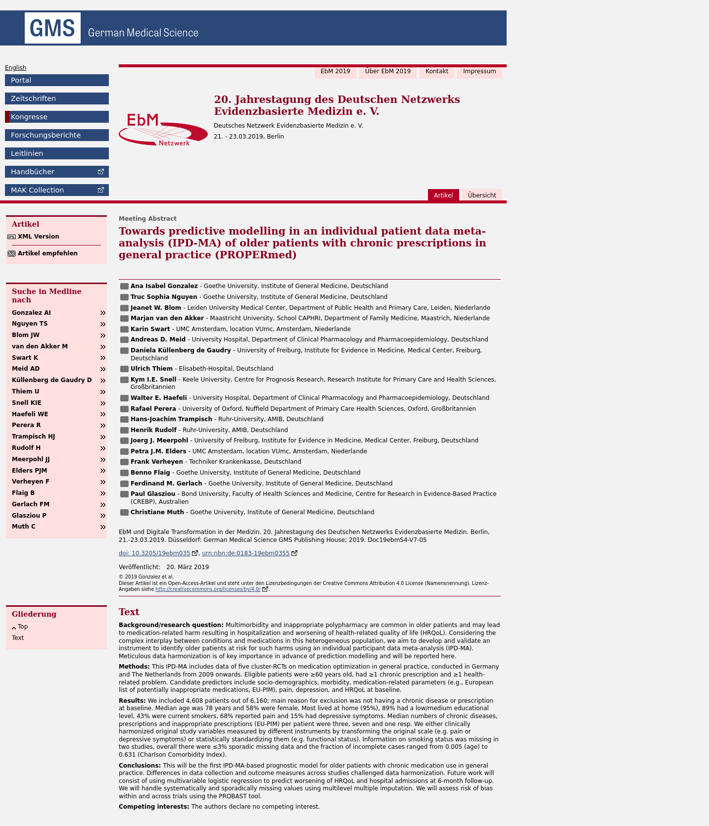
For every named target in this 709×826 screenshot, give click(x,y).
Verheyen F (30, 481)
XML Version (38, 236)
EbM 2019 (335, 71)
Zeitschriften (33, 98)
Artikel (443, 195)
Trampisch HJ (33, 436)
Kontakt (436, 71)
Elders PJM (29, 470)
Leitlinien (27, 153)
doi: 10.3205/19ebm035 (154, 553)
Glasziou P (29, 515)
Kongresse (29, 117)
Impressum (479, 71)
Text (18, 637)
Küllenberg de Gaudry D (52, 380)
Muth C (24, 526)
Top (23, 626)
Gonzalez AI (31, 312)
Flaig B (23, 492)
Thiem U (25, 391)
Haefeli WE (30, 414)
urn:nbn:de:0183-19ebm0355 (245, 553)
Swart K (25, 357)
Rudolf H (26, 447)
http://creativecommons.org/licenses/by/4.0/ (207, 589)
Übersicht (482, 195)
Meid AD (26, 368)
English (15, 67)
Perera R (26, 425)
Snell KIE (27, 402)
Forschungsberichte (46, 135)
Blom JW (26, 335)
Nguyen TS (30, 323)
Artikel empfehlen (48, 253)
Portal (21, 80)
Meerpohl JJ (31, 459)
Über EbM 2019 (388, 71)
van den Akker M (40, 346)
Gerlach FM (30, 504)
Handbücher (32, 172)
